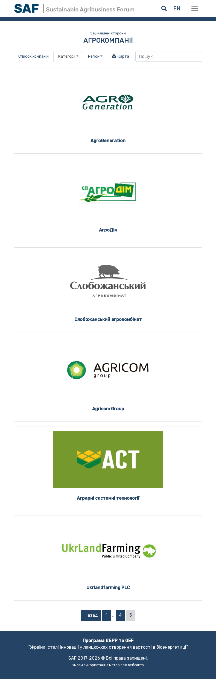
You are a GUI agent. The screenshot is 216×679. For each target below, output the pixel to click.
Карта (120, 56)
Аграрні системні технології (108, 498)
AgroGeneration (108, 140)
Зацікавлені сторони (108, 33)
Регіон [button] (94, 56)
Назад (91, 615)
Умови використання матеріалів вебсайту (108, 665)
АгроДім (108, 230)
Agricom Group (108, 408)
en (176, 8)
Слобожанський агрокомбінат (108, 319)
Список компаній (33, 56)
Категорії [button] (66, 56)
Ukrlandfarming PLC (108, 587)
